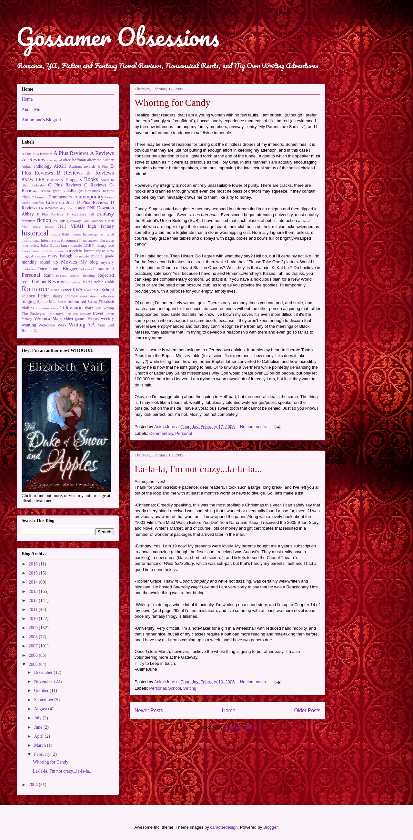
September (44, 699)
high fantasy (101, 226)
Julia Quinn (50, 245)
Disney (79, 208)
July (38, 717)
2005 (34, 664)
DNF (91, 207)
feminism (28, 221)
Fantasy (105, 214)
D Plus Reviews (92, 202)
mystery (107, 262)
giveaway (74, 221)
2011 (34, 609)
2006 (34, 655)
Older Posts (307, 710)
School (174, 688)
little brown (54, 251)
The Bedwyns (33, 313)
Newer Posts (149, 710)
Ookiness (85, 269)
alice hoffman (74, 160)
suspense (42, 308)
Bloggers (73, 179)
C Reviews (95, 185)
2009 (34, 627)
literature (37, 251)
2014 (34, 582)
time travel (55, 313)
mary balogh (60, 256)
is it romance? (68, 240)
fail (91, 214)
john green (106, 240)
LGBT (89, 245)
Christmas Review (99, 191)
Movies (69, 262)
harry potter (43, 226)
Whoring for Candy (172, 102)
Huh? (65, 234)
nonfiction (29, 269)
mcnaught (82, 256)
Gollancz (96, 221)
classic (28, 197)
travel (98, 313)
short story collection (97, 296)
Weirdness (46, 325)
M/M (110, 251)
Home (229, 710)
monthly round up (40, 262)
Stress (62, 302)
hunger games (93, 234)
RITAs (86, 282)
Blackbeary (55, 180)
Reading (89, 275)
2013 (34, 591)
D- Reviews (48, 208)
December (44, 672)
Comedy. (41, 197)
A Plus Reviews (71, 153)
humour (76, 234)
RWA (78, 289)
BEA (40, 179)
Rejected (106, 275)
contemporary (89, 197)
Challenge (73, 190)
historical (35, 233)
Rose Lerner (61, 290)
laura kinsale (71, 245)
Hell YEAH (70, 226)
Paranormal (103, 268)
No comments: (254, 426)
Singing (29, 301)
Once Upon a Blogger (57, 268)
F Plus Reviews (50, 214)
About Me (31, 109)
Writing (189, 688)
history (56, 234)
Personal (183, 433)
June (38, 727)
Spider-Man (46, 301)
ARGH (60, 166)
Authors (75, 166)
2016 (34, 564)
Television (71, 308)
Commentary (161, 433)
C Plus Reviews (64, 185)
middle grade (102, 256)
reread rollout (34, 281)
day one (66, 208)
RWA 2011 (92, 290)
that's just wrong (99, 308)
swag (54, 308)
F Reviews (76, 214)
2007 (34, 646)
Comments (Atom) (240, 727)
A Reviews (102, 153)
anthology (43, 166)
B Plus (103, 166)
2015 (34, 573)
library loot (105, 245)
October (42, 690)
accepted (55, 160)
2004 (34, 784)
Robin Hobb (104, 282)
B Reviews (70, 173)
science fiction (36, 296)
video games (75, 318)
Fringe (59, 220)
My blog (89, 262)
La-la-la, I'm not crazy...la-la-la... (198, 469)
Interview (48, 240)
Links (26, 251)
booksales (38, 185)
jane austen (89, 240)
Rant (48, 275)
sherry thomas (65, 296)
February (42, 754)
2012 (34, 600)
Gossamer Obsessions (117, 36)
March (40, 745)
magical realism (34, 256)
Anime (26, 166)
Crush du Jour (60, 202)
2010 (34, 618)
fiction (44, 220)
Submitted (76, 301)
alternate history (100, 160)
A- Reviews (35, 159)
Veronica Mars (48, 318)
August (41, 708)
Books (91, 179)
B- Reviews (100, 173)
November (44, 681)
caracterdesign (223, 827)
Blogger (270, 827)
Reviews (57, 281)
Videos (93, 318)
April (39, 736)
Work (61, 325)
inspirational (31, 240)
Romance (35, 289)
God (86, 221)
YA (91, 325)
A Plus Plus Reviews (37, 153)
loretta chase (94, 251)
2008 (34, 637)
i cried (109, 234)
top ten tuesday (78, 313)
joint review (30, 245)
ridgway (74, 282)
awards (90, 166)
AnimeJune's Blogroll (41, 119)
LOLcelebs (74, 251)
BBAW (28, 179)
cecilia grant (51, 191)
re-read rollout (67, 275)
